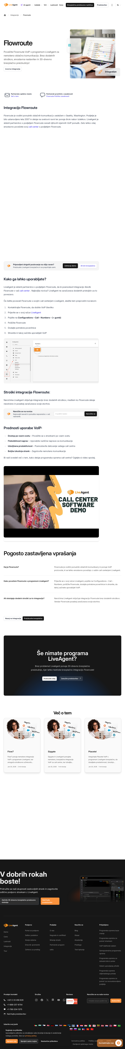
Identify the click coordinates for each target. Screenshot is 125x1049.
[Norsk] (110, 1026)
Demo (6, 932)
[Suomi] (73, 1026)
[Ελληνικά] (56, 1026)
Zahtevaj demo (70, 266)
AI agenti (26, 5)
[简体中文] (92, 1029)
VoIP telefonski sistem (107, 946)
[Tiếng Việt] (87, 1029)
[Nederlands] (106, 1026)
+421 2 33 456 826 (15, 1000)
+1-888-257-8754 (14, 1004)
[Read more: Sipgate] (62, 745)
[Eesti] (69, 1026)
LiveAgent (36, 312)
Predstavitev (102, 5)
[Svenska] (79, 1029)
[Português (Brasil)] (119, 1026)
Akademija (79, 940)
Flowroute (27, 15)
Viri (46, 5)
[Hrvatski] (81, 1026)
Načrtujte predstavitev (47, 901)
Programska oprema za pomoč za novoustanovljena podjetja (110, 981)
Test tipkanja (79, 950)
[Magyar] (85, 1026)
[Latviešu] (102, 1026)
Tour (5, 951)
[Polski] (115, 1026)
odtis (52, 950)
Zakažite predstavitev (71, 678)
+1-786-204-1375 (14, 1009)
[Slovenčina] (71, 1029)
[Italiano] (90, 1026)
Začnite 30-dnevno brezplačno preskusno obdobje (19, 901)
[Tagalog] (83, 1029)
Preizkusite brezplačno (33, 618)
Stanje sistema (30, 940)
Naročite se (90, 414)
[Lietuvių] (98, 1026)
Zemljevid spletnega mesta (83, 1044)
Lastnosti (7, 941)
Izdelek (38, 5)
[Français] (77, 1026)
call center (34, 127)
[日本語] (94, 1026)
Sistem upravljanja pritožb (109, 966)
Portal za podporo (32, 930)
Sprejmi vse (11, 1041)
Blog (76, 930)
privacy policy (30, 1036)
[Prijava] (112, 5)
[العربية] (35, 1026)
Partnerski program (57, 945)
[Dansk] (48, 1026)
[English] (60, 1026)
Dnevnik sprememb (32, 945)
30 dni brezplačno (88, 266)
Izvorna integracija (12, 69)
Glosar (77, 935)
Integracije (14, 15)
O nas (52, 930)
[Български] (39, 1026)
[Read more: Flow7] (22, 745)
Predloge (78, 945)
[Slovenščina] (75, 1029)
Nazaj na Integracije (13, 618)
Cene (6, 937)
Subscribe (116, 1001)
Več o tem (15, 96)
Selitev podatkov (31, 935)
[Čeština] (44, 1026)
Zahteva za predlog (32, 950)
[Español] (64, 1026)
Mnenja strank (55, 940)
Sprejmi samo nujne (29, 1041)
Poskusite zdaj (49, 679)
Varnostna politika (78, 1041)
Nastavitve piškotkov (49, 1041)
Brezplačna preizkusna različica (80, 5)
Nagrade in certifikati (58, 935)
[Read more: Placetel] (103, 745)
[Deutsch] (52, 1026)
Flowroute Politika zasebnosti (57, 96)
